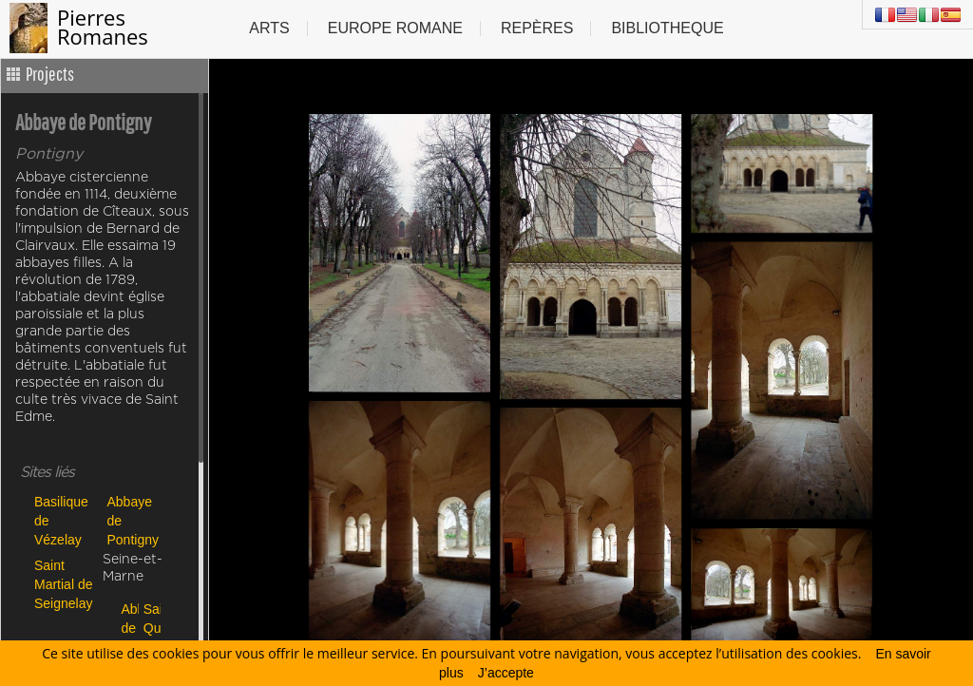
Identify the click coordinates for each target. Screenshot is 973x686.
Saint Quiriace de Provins (149, 627)
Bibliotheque (667, 28)
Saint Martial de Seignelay (63, 584)
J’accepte (506, 672)
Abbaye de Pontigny (133, 520)
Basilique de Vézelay (61, 520)
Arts (269, 28)
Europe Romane (395, 28)
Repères (537, 28)
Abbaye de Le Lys (128, 627)
